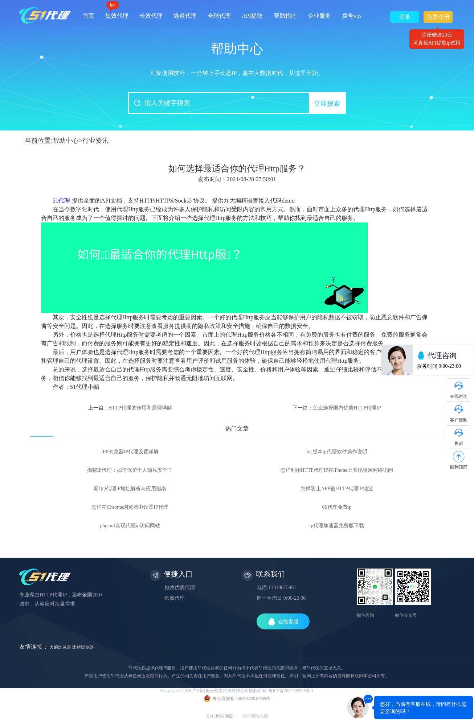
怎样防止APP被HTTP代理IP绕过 (337, 488)
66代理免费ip (337, 507)
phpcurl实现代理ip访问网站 (130, 525)
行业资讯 (95, 140)
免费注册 (438, 18)
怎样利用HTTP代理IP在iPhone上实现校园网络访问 (337, 470)
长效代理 (151, 16)
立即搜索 (327, 103)
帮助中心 (66, 140)
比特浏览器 (83, 647)
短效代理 (116, 13)
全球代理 (219, 16)
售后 (458, 443)
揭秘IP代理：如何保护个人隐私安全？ (130, 470)
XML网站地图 (219, 716)
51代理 (61, 200)
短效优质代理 (179, 587)
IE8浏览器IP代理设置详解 (130, 451)
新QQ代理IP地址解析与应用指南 (130, 488)
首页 (88, 16)
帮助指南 (285, 16)
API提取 (252, 16)
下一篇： (337, 408)
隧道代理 (185, 16)
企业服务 (319, 16)
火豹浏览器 (60, 647)
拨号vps (351, 16)
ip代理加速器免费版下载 (337, 525)
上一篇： (130, 408)
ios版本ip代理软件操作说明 (336, 451)
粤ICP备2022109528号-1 (291, 690)
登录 (404, 17)
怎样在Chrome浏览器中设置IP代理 (129, 507)
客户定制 (458, 420)
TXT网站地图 (254, 716)
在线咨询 (458, 396)
